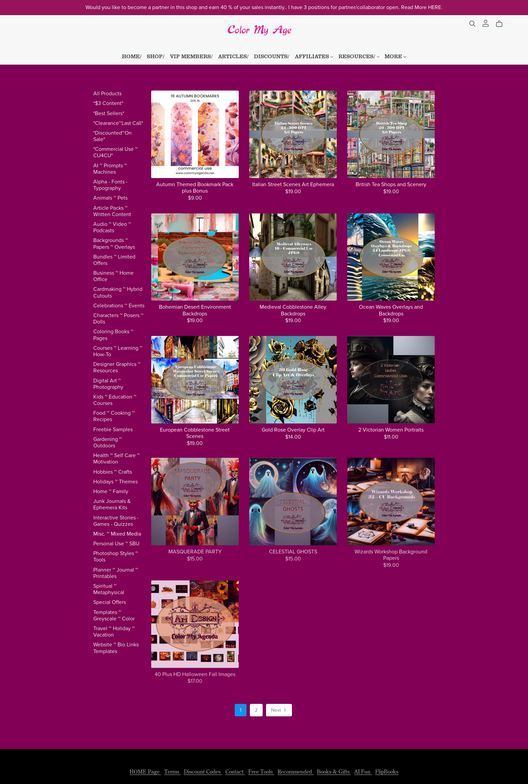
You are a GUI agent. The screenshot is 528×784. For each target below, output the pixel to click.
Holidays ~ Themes (115, 481)
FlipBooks (386, 771)
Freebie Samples (113, 429)
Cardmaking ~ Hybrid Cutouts (117, 292)
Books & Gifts (334, 771)
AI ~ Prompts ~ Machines (110, 168)
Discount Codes (203, 771)
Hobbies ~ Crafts (112, 472)
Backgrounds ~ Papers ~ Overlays (114, 243)
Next (279, 710)
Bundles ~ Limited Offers (114, 260)
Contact (235, 771)
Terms (172, 771)
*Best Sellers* (108, 113)
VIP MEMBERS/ (191, 56)
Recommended (295, 771)
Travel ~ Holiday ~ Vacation (114, 631)
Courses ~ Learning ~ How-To (117, 351)
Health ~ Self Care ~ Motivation (116, 458)
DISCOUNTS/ (272, 56)
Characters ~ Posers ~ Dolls (118, 318)
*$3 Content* (108, 103)
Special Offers (109, 602)
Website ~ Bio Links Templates (116, 647)
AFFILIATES (314, 56)
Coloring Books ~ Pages (113, 334)
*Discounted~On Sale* (112, 136)
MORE (395, 56)
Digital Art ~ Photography (108, 383)
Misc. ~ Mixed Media (117, 534)
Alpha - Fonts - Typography (110, 185)
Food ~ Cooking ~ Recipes (114, 416)
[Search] (472, 23)
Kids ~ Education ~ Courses (114, 400)
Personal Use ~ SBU (116, 543)
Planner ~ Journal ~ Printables (115, 573)
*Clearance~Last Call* (118, 123)
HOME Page (145, 771)
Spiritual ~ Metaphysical (108, 589)
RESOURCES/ (359, 56)
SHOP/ (156, 56)
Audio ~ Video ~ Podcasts (112, 227)
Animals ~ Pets (110, 198)
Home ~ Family (110, 491)
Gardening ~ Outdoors (107, 442)
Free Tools (261, 771)
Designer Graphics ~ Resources (116, 367)
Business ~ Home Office (113, 276)
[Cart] (501, 23)
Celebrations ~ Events (118, 305)
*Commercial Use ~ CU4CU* (115, 152)
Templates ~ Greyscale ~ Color (114, 615)
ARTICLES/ (233, 56)
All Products (107, 93)
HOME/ (132, 56)
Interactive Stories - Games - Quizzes (116, 520)
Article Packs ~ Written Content (112, 211)
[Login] (486, 22)
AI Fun (363, 771)
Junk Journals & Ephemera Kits (112, 504)
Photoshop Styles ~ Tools (115, 556)
